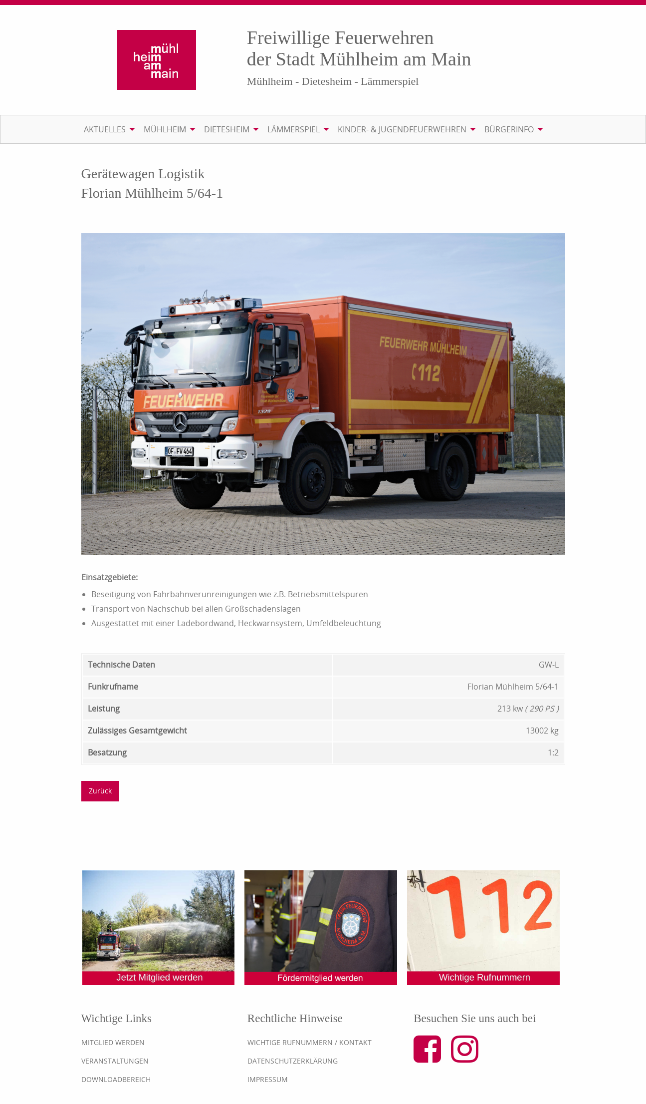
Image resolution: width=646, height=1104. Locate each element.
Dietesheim (226, 129)
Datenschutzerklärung (292, 1061)
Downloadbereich (116, 1079)
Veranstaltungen (115, 1061)
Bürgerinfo (509, 129)
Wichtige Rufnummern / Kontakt (309, 1042)
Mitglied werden (113, 1042)
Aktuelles (105, 129)
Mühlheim (165, 129)
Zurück (100, 790)
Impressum (267, 1079)
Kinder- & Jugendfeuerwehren (402, 129)
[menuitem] (108, 129)
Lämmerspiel (293, 129)
